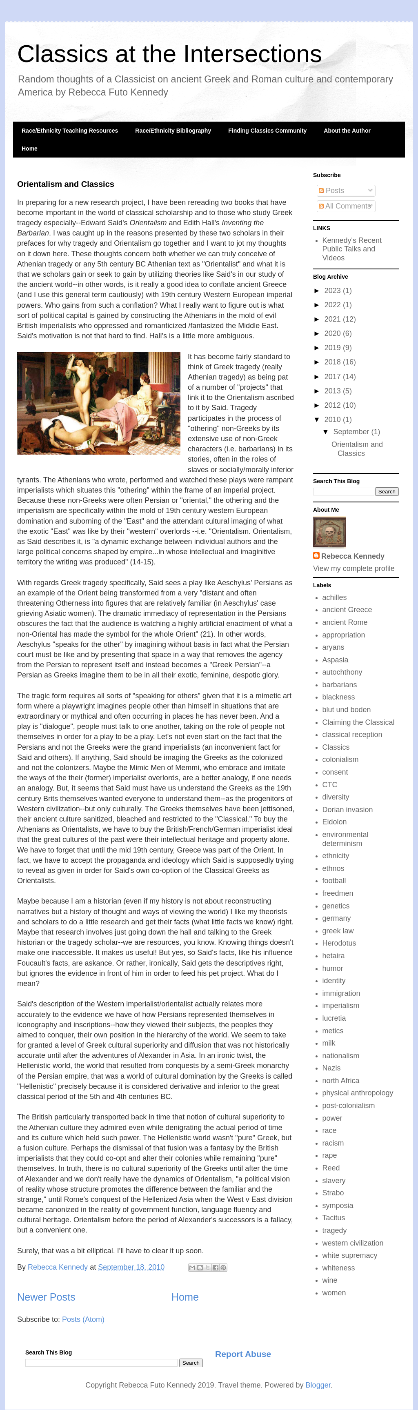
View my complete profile (354, 568)
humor (332, 968)
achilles (334, 597)
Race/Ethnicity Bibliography (173, 130)
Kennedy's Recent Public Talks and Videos (352, 249)
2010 (334, 419)
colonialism (340, 759)
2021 (334, 319)
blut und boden (346, 710)
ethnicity (335, 856)
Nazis (331, 1068)
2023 (334, 290)
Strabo (333, 1193)
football (334, 881)
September (352, 432)
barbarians (339, 685)
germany (336, 918)
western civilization (353, 1243)
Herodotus (339, 943)
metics (333, 1031)
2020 (334, 333)
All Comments (345, 206)
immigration (341, 993)
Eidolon (334, 822)
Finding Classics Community (267, 130)
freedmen (338, 893)
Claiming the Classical (358, 722)
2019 (334, 348)
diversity (335, 797)
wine (330, 1280)
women (334, 1293)
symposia (338, 1205)
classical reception (352, 735)
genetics (336, 906)
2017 (334, 377)
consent (335, 772)
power (332, 1118)
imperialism (341, 1005)
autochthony (342, 672)
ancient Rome (345, 622)
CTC (330, 785)
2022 (334, 305)
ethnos (333, 868)
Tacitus (333, 1218)
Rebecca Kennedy (353, 556)
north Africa (341, 1081)
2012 (334, 405)
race (329, 1130)
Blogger (318, 1385)
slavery (334, 1181)
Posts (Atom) (83, 1319)
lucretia (334, 1018)
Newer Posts (46, 1297)
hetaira (333, 956)
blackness (338, 697)
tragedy (334, 1230)
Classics (336, 747)
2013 (334, 391)
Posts (331, 191)
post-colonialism (348, 1105)
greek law (338, 931)
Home (30, 148)
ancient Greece (347, 610)
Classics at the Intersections (169, 53)
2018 (334, 362)
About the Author (347, 130)
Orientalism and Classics (65, 184)
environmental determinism (345, 839)
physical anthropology (358, 1093)
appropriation (343, 635)
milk (329, 1043)
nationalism (341, 1056)
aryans (333, 647)
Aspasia (335, 660)
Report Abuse (243, 1354)
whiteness (338, 1268)
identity (334, 981)
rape (329, 1155)
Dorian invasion (347, 810)
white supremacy (350, 1255)
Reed (331, 1168)
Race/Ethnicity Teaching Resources (70, 130)
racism (333, 1143)
